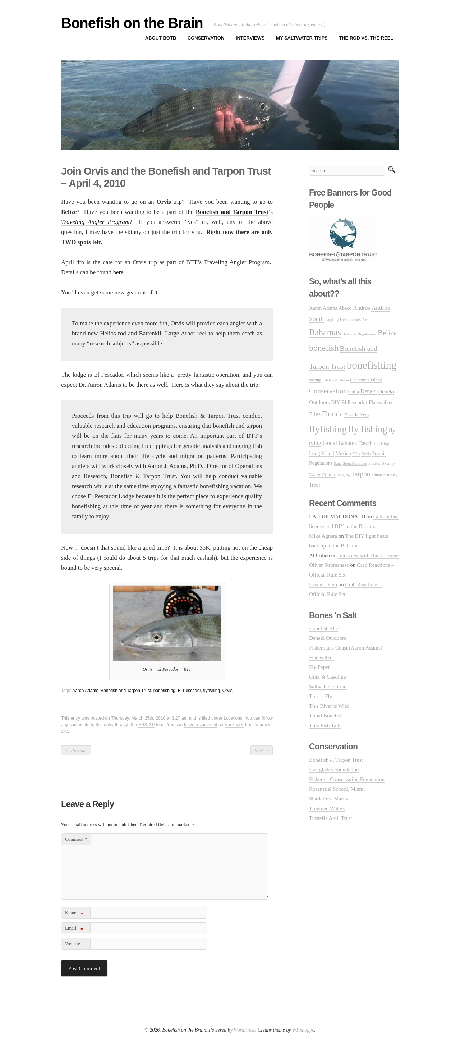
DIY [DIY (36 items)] (335, 402)
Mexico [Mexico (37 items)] (343, 453)
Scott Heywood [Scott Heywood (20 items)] (355, 463)
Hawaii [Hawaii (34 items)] (365, 443)
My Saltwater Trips (302, 38)
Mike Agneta (323, 536)
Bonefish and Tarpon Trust (126, 690)
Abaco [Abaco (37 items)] (345, 308)
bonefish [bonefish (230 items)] (324, 348)
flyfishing (211, 690)
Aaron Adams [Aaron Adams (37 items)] (323, 308)
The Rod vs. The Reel (366, 38)
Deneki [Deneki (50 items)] (368, 391)
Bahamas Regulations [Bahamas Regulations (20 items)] (359, 334)
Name (74, 913)
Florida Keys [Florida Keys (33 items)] (356, 414)
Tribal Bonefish (326, 716)
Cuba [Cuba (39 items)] (353, 391)
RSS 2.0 (146, 724)
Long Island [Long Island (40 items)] (321, 453)
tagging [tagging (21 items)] (344, 475)
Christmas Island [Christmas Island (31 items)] (366, 379)
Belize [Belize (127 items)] (387, 333)
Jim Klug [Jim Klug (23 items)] (381, 443)
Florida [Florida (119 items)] (332, 414)
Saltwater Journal (328, 686)
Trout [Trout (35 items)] (314, 485)
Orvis (227, 690)
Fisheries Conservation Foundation (347, 779)
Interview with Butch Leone (368, 555)
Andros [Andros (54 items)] (361, 308)
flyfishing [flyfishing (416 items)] (328, 429)
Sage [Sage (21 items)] (338, 463)
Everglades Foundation (334, 769)
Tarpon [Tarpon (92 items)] (360, 474)
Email (74, 929)
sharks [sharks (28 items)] (374, 463)
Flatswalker (321, 657)
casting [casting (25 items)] (315, 379)
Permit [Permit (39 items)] (379, 453)
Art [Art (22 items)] (365, 319)
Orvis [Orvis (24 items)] (366, 453)
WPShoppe (303, 1030)
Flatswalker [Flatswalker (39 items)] (381, 402)
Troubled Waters (327, 808)
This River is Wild (329, 706)
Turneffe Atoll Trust (330, 818)
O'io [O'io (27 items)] (356, 453)
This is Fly (320, 696)
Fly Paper (319, 667)
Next (261, 750)
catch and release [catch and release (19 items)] (336, 380)
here (118, 272)
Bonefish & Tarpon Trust (336, 760)
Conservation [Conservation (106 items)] (328, 391)
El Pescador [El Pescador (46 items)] (354, 402)
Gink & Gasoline (327, 677)
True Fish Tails (325, 725)
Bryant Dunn (323, 584)
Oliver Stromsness (329, 565)
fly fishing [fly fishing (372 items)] (367, 429)
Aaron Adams (85, 690)
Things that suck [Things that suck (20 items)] (384, 475)
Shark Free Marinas (330, 799)
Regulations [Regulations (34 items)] (320, 463)
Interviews (250, 38)
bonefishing (164, 690)
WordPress (244, 1030)
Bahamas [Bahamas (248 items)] (325, 332)
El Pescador (189, 690)
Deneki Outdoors (327, 638)
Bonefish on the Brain (132, 23)
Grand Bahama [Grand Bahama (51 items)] (340, 443)
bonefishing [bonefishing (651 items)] (371, 365)
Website (72, 943)
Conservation (206, 38)
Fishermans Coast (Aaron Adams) (345, 648)
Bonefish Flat (323, 628)
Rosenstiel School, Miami (337, 789)
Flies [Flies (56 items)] (315, 414)
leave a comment (200, 724)
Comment (76, 839)
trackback (234, 724)
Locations (233, 718)
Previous (76, 750)
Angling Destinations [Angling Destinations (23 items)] (343, 319)
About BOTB (160, 38)
